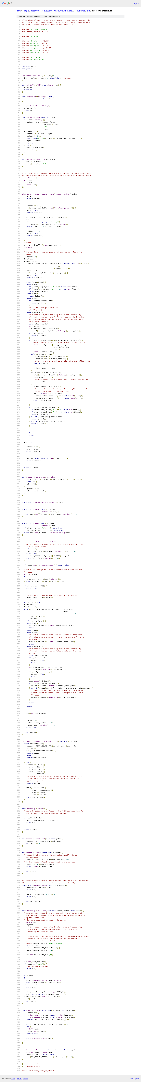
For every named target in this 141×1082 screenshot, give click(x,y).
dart (19, 10)
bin (88, 10)
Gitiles (13, 1079)
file (61, 16)
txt (131, 1079)
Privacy (19, 1079)
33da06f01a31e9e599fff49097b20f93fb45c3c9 (52, 10)
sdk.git (25, 10)
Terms (25, 1079)
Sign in (136, 3)
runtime (81, 10)
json (137, 1079)
